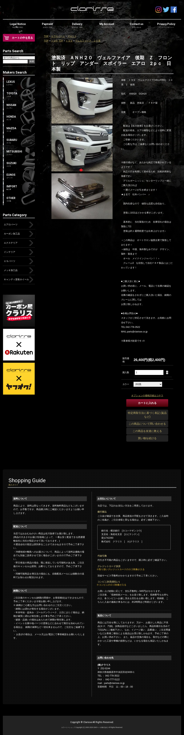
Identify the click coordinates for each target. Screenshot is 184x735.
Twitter (166, 9)
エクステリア (11, 243)
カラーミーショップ (68, 727)
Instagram (158, 9)
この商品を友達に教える (147, 430)
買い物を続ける (147, 438)
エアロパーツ (58, 36)
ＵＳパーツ (9, 261)
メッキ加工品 (11, 270)
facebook (174, 9)
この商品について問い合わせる (147, 423)
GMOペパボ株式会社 (100, 727)
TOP (46, 36)
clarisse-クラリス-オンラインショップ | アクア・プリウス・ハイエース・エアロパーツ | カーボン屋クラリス (92, 9)
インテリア (9, 252)
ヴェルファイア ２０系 (87, 40)
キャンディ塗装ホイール (16, 279)
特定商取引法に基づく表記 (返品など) (147, 414)
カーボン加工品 (12, 233)
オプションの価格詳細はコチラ (147, 395)
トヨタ (54, 40)
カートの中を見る (22, 37)
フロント (72, 36)
